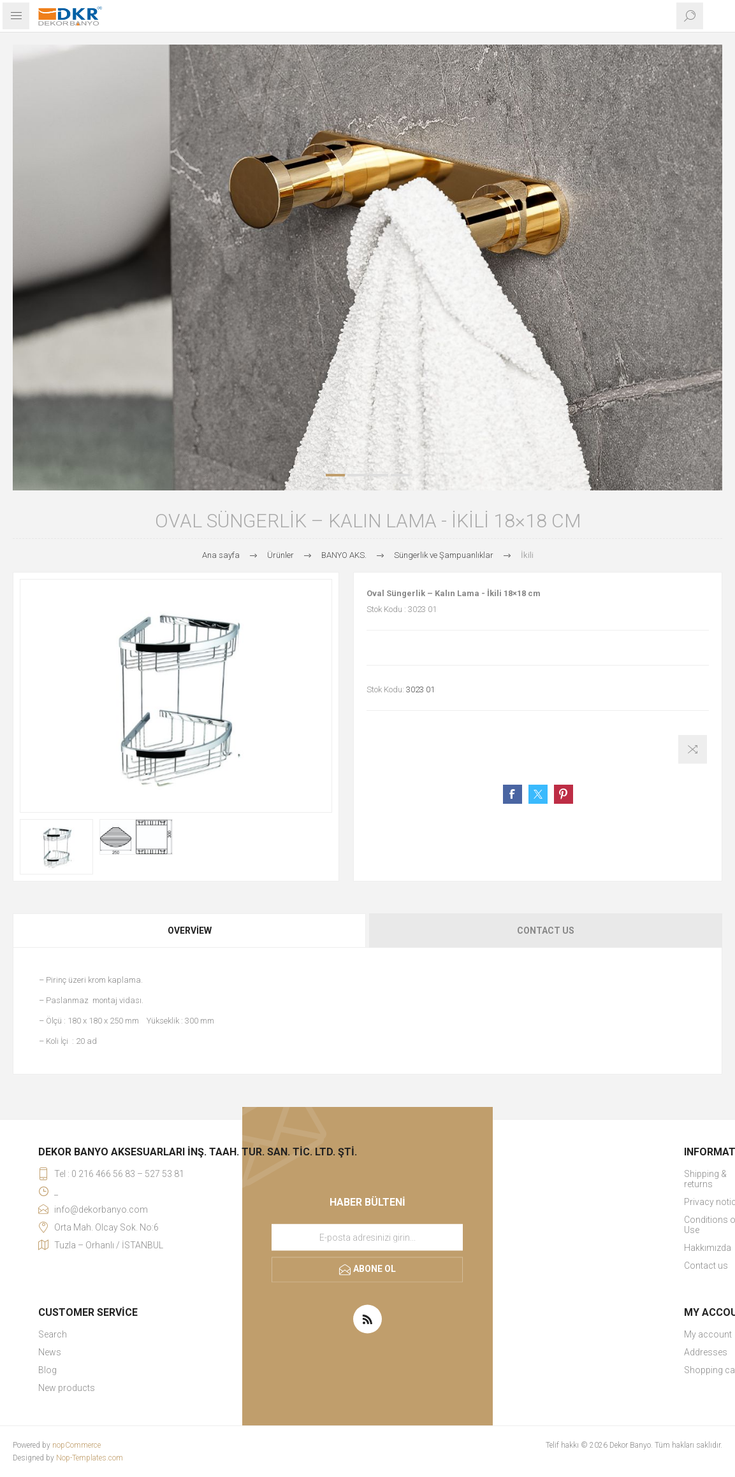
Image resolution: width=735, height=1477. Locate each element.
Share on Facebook (512, 794)
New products (66, 1388)
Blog (47, 1370)
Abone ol (374, 1269)
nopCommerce (76, 1445)
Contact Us (545, 930)
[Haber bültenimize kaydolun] (367, 1237)
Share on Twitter (538, 794)
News (49, 1352)
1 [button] (335, 475)
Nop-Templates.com (89, 1457)
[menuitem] (197, 1334)
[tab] (190, 930)
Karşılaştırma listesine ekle (692, 749)
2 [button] (357, 475)
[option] (367, 267)
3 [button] (378, 475)
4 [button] (400, 475)
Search (52, 1334)
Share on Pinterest (563, 794)
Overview (190, 930)
